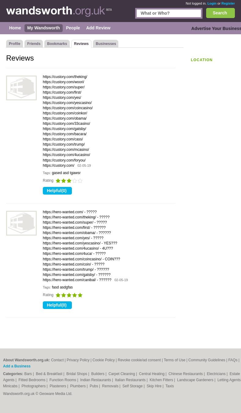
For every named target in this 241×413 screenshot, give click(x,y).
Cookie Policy (104, 360)
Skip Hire (154, 386)
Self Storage (132, 386)
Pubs (94, 386)
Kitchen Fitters (162, 380)
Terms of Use (174, 360)
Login (212, 3)
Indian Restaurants (96, 380)
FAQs (232, 360)
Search (220, 12)
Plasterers (58, 386)
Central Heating (152, 374)
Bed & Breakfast (49, 374)
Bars (28, 374)
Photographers (33, 386)
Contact (57, 360)
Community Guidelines (206, 360)
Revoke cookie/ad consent (139, 360)
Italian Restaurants (130, 380)
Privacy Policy (78, 360)
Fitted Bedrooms (32, 380)
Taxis (169, 386)
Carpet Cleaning (122, 374)
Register (228, 3)
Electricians (217, 374)
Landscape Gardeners (195, 380)
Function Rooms (63, 380)
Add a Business (17, 366)
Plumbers (78, 386)
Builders (98, 374)
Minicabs (11, 386)
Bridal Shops (77, 374)
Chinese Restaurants (186, 374)
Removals (111, 386)
